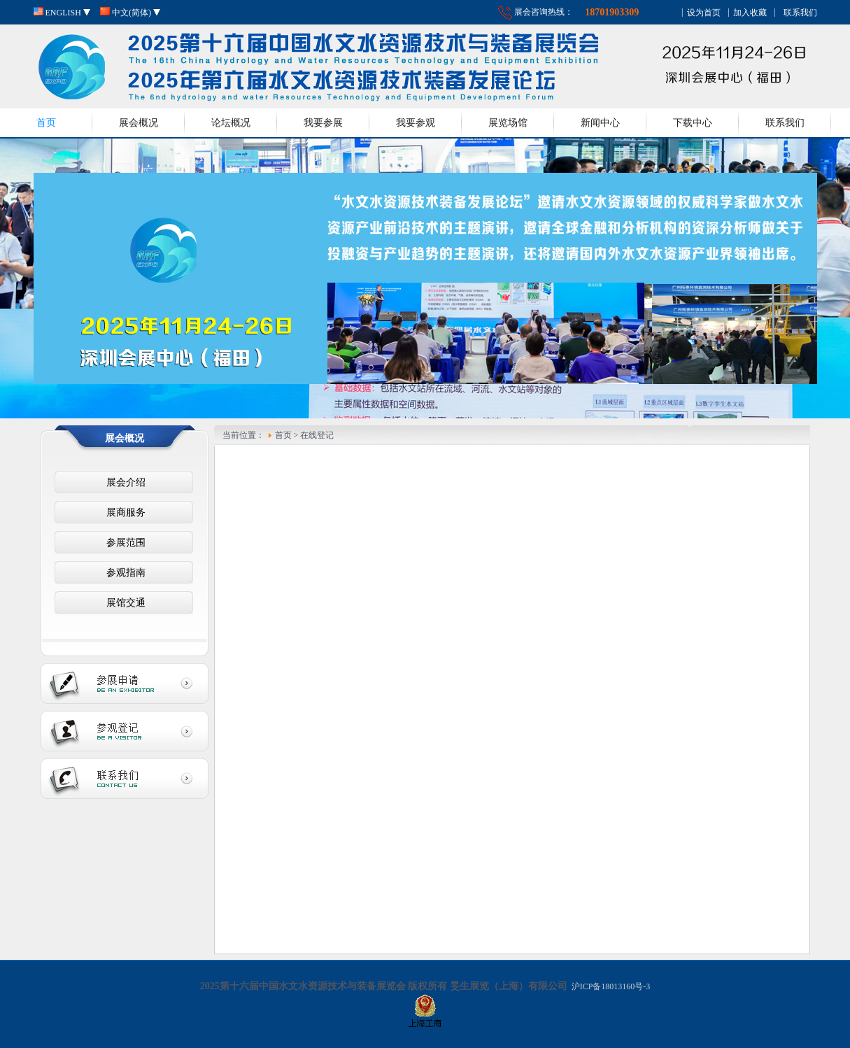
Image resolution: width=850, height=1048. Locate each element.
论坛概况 (230, 123)
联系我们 (785, 123)
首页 (46, 123)
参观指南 (123, 572)
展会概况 (138, 123)
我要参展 (323, 123)
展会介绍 (123, 482)
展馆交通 (123, 602)
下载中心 (692, 123)
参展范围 (123, 542)
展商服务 (123, 512)
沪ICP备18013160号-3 (610, 986)
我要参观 (415, 123)
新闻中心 (600, 123)
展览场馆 (507, 123)
